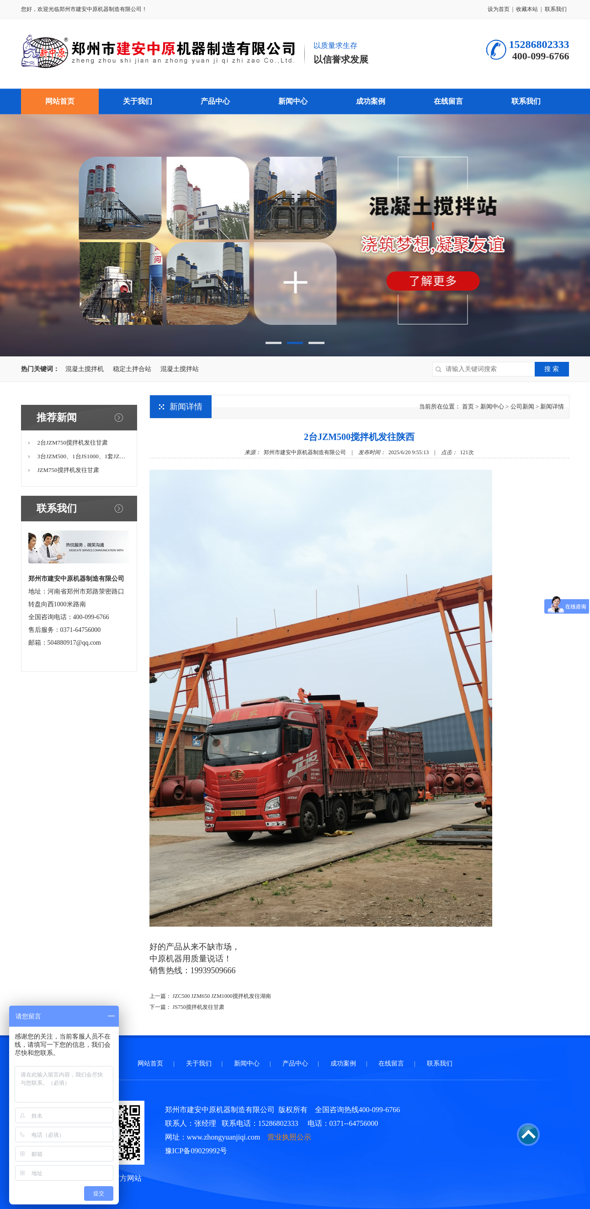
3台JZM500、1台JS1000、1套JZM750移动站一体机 (103, 456)
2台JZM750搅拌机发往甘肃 (72, 442)
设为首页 (499, 9)
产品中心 (215, 101)
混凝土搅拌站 (179, 369)
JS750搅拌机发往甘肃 (198, 1007)
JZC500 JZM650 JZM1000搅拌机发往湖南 (222, 996)
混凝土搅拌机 (84, 369)
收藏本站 (527, 9)
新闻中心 (293, 101)
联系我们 (556, 9)
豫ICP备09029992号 (196, 1151)
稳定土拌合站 (132, 369)
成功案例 (370, 101)
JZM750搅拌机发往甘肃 (68, 470)
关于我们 (137, 101)
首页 (468, 406)
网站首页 (59, 101)
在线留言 (448, 101)
